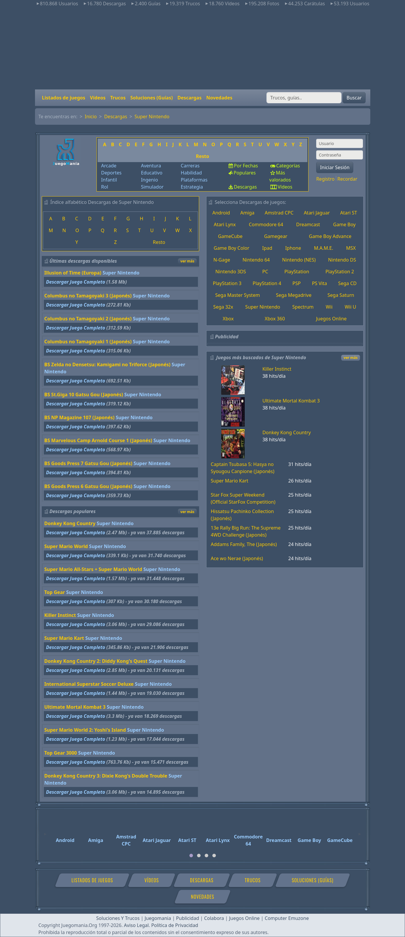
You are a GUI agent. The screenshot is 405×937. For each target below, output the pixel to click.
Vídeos (98, 97)
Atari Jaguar (317, 212)
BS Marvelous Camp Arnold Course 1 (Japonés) (98, 440)
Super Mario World (66, 546)
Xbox (228, 318)
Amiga (247, 212)
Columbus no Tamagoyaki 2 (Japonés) (88, 318)
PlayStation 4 (267, 283)
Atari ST (348, 212)
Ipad (267, 248)
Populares (245, 172)
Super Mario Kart (64, 638)
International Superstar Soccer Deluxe (89, 684)
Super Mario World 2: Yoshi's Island (85, 730)
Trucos (118, 97)
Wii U (350, 307)
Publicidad (187, 918)
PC (265, 271)
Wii (329, 307)
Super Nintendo (151, 116)
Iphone (293, 248)
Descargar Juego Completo (75, 282)
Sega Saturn (341, 295)
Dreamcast (308, 224)
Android (221, 212)
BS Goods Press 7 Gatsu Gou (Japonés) (88, 463)
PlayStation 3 (227, 283)
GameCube (230, 236)
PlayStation (296, 271)
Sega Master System (237, 295)
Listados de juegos (63, 97)
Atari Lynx (225, 224)
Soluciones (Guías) (151, 97)
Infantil (109, 180)
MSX (351, 248)
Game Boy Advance (330, 236)
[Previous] (45, 831)
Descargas (189, 97)
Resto (202, 156)
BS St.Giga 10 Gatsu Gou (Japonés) (83, 394)
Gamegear (275, 236)
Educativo (151, 172)
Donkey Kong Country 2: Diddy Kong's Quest (96, 661)
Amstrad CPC (279, 212)
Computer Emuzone (287, 918)
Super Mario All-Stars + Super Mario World (93, 569)
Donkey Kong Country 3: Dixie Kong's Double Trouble (105, 776)
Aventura (151, 165)
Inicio (91, 116)
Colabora (214, 918)
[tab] (191, 855)
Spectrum (303, 307)
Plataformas (194, 180)
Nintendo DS (342, 260)
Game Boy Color (231, 248)
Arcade (108, 165)
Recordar (347, 179)
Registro (325, 179)
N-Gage (222, 260)
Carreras (190, 165)
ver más (187, 261)
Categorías (288, 165)
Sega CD (347, 283)
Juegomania (158, 918)
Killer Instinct (60, 615)
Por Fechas (246, 165)
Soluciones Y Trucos (118, 918)
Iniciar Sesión (334, 167)
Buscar (353, 97)
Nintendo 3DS (230, 271)
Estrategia (192, 187)
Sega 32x (223, 307)
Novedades (219, 97)
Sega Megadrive (293, 295)
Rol (104, 187)
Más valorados (280, 176)
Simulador (152, 187)
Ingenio (149, 180)
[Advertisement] (202, 48)
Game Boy (344, 224)
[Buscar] (303, 97)
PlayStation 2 (340, 271)
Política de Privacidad (174, 925)
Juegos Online (331, 318)
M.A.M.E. (323, 248)
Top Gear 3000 (60, 753)
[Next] (360, 831)
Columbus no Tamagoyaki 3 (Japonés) (88, 295)
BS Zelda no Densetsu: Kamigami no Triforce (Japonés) (107, 364)
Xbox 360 (275, 318)
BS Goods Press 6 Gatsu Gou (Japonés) (88, 486)
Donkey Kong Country (70, 523)
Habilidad (191, 172)
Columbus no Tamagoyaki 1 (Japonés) (88, 341)
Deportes (111, 172)
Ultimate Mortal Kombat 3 (75, 707)
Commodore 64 (266, 224)
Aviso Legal (136, 925)
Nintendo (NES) (299, 260)
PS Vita (319, 283)
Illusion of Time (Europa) (72, 272)
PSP (296, 283)
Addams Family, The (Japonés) (244, 544)
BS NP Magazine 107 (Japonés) (79, 417)
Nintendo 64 (256, 260)
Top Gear (54, 592)
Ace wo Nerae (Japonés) (237, 558)
